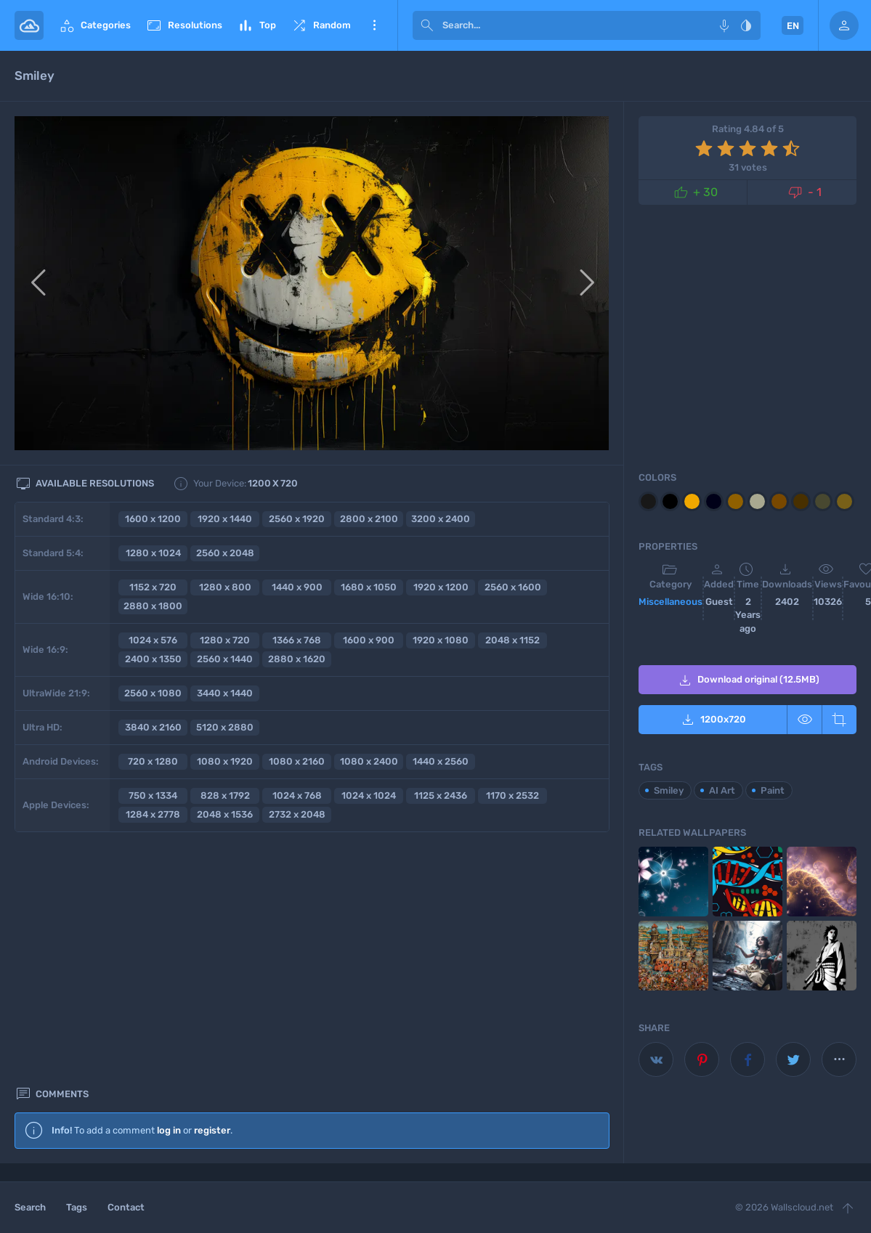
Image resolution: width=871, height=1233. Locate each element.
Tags (76, 1207)
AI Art (722, 790)
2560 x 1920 (297, 518)
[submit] (427, 25)
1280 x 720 (225, 640)
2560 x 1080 (153, 693)
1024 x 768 (297, 795)
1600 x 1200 (153, 518)
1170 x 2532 (512, 795)
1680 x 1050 (369, 587)
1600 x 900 (368, 640)
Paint (773, 790)
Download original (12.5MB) (747, 680)
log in (169, 886)
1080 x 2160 (297, 761)
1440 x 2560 (441, 761)
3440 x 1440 (225, 693)
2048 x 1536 (225, 814)
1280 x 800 (225, 587)
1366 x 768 (296, 640)
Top (256, 25)
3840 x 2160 (153, 727)
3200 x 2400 (440, 518)
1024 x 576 (153, 640)
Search (30, 1207)
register (212, 886)
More (374, 25)
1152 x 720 (153, 587)
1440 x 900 (297, 587)
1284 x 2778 (153, 814)
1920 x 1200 (441, 587)
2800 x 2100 (369, 518)
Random (321, 25)
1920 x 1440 (225, 518)
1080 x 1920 (225, 761)
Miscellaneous (670, 601)
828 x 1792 (225, 795)
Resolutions (183, 25)
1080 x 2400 (369, 761)
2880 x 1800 (152, 606)
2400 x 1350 (153, 659)
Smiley (669, 790)
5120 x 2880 (225, 727)
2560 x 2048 (225, 553)
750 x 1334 (153, 795)
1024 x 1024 (368, 795)
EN (793, 25)
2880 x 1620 (296, 659)
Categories (94, 25)
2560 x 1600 (513, 587)
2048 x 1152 (512, 640)
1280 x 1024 (153, 553)
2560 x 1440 (225, 659)
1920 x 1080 (441, 640)
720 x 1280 (153, 761)
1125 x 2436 (440, 795)
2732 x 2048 (297, 814)
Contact (126, 1207)
